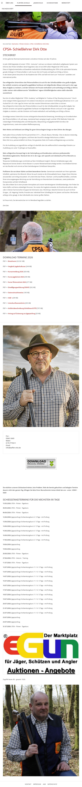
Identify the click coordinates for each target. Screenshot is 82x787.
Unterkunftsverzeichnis (16, 303)
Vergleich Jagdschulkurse (16, 266)
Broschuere (12, 261)
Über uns (9, 3)
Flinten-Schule (23, 3)
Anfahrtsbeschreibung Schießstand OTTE (22, 308)
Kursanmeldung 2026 (15, 272)
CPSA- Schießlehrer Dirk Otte (39, 44)
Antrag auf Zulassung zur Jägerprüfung (21, 313)
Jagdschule (38, 3)
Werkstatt (66, 3)
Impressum (37, 784)
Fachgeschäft (7, 9)
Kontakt (28, 784)
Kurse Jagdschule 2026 (16, 277)
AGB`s (10, 298)
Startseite (15, 44)
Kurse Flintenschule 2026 (17, 282)
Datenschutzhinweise (15, 293)
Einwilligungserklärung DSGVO (18, 287)
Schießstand (52, 3)
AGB (44, 784)
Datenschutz (52, 784)
